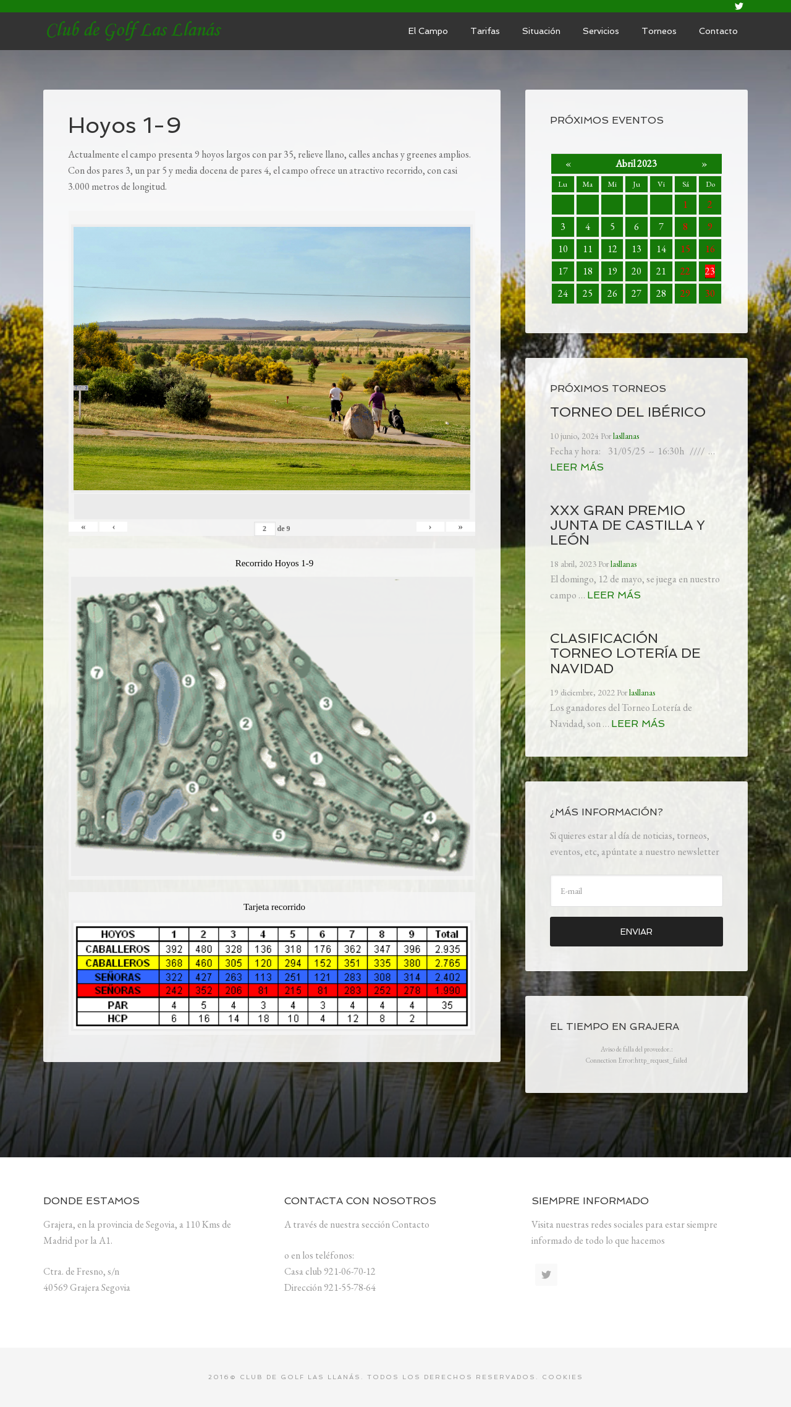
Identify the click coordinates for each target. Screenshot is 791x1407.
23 (710, 271)
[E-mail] (636, 891)
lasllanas (136, 30)
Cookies (562, 1377)
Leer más (577, 467)
